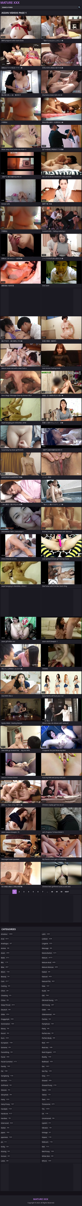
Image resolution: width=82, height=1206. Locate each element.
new (46, 986)
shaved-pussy (49, 1085)
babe (5, 957)
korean (5, 1156)
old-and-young (50, 1000)
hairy (5, 1099)
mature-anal (49, 962)
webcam (47, 1142)
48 (52, 892)
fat (4, 1071)
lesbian (47, 938)
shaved (47, 1080)
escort (5, 1033)
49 (57, 892)
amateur (7, 934)
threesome (48, 1104)
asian (5, 953)
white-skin (48, 1156)
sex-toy (47, 1071)
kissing (5, 1151)
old (45, 995)
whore (47, 1160)
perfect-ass (48, 1033)
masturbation (49, 953)
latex (5, 1160)
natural (47, 976)
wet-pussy (48, 1151)
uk (45, 1113)
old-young (48, 1005)
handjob (6, 1108)
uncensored (48, 1118)
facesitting (7, 1052)
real (46, 1042)
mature (47, 957)
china (5, 1000)
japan (5, 1132)
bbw (5, 967)
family (6, 1066)
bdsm (5, 971)
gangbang (7, 1075)
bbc (5, 962)
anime (5, 948)
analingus (6, 943)
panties (46, 1019)
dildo (5, 1014)
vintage (47, 1132)
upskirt (46, 1123)
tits (46, 1108)
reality (47, 1056)
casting (6, 986)
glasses (6, 1090)
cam (5, 981)
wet (46, 1146)
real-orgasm (49, 1052)
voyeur (47, 1137)
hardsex (6, 1118)
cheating (6, 995)
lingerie (47, 943)
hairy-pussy (8, 1104)
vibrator (47, 1127)
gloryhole (6, 1094)
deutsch (6, 1009)
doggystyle (7, 1019)
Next (67, 892)
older (46, 1009)
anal (5, 938)
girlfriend (6, 1085)
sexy (46, 1075)
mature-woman (50, 967)
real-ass (47, 1047)
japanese (6, 1137)
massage (47, 948)
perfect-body (49, 1038)
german (6, 1080)
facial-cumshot (9, 1061)
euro (5, 1038)
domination (8, 1023)
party (46, 1028)
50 (61, 892)
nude (46, 990)
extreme (6, 1047)
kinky (5, 1146)
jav (4, 1142)
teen (46, 1099)
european (7, 1042)
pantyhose (48, 1023)
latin (46, 934)
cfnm (5, 990)
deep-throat (8, 1005)
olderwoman (49, 1014)
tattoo (46, 1094)
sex (46, 1066)
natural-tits (48, 981)
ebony (5, 1028)
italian (5, 1127)
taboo (46, 1090)
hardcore (7, 1113)
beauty (5, 976)
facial (5, 1056)
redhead (47, 1061)
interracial (7, 1123)
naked (46, 971)
